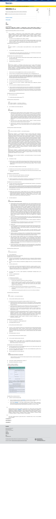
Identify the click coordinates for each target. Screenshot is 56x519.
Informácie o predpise (9, 17)
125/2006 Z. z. (28, 482)
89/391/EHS (16, 473)
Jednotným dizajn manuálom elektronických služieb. (19, 515)
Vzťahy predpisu (8, 19)
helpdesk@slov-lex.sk (8, 511)
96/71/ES (23, 469)
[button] (37, 10)
